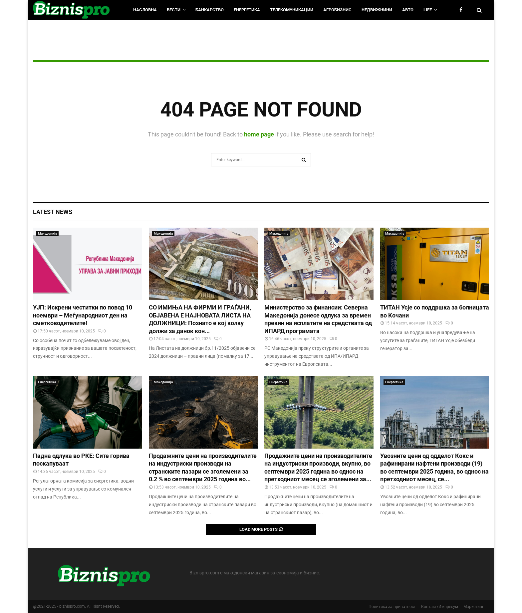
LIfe (427, 9)
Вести (173, 9)
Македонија (47, 233)
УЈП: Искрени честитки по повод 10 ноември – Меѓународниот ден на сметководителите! (82, 315)
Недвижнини (377, 9)
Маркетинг (473, 606)
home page (259, 134)
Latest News (52, 211)
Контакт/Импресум (439, 606)
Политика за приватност (392, 606)
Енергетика (247, 9)
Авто (407, 9)
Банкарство (209, 9)
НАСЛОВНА (145, 9)
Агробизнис (337, 9)
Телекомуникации (291, 9)
